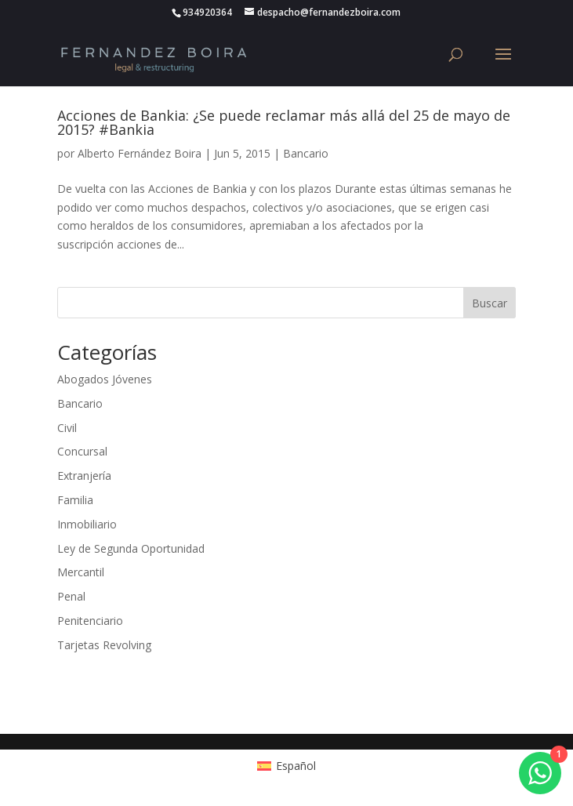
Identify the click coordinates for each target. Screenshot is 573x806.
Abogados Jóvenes (104, 379)
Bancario (305, 153)
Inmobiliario (87, 524)
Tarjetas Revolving (104, 644)
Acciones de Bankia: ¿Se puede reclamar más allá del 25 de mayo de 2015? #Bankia (283, 122)
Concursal (82, 451)
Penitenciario (90, 620)
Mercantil (80, 572)
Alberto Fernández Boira (139, 153)
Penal (71, 596)
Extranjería (84, 475)
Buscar (489, 303)
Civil (67, 427)
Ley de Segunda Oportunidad (131, 548)
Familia (75, 499)
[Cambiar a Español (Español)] (286, 766)
